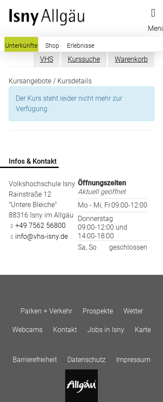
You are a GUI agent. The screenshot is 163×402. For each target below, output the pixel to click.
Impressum (133, 360)
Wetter (133, 311)
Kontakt (65, 330)
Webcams (27, 330)
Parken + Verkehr (46, 311)
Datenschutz (86, 360)
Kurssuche (84, 59)
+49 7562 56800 (40, 225)
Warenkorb (131, 59)
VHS (46, 59)
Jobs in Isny (105, 330)
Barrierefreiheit (35, 360)
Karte (143, 330)
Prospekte (98, 311)
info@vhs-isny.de (41, 236)
